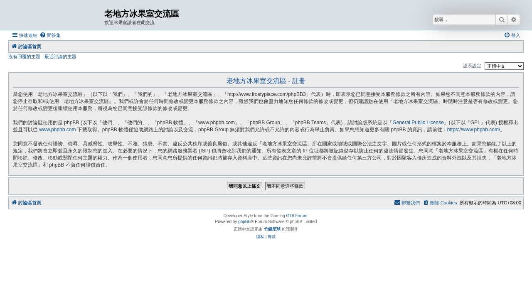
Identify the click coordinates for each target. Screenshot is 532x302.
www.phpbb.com (57, 130)
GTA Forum (296, 216)
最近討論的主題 (60, 56)
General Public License (417, 122)
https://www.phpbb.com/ (473, 130)
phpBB (244, 221)
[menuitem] (50, 35)
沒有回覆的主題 (24, 56)
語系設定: (473, 65)
